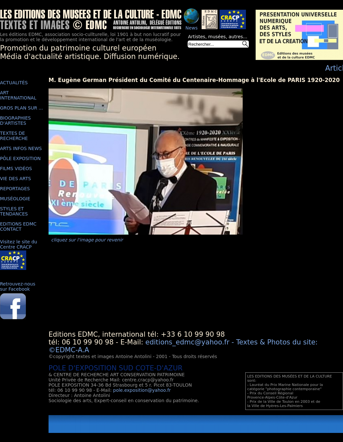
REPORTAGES (15, 188)
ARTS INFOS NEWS (21, 148)
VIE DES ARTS (15, 178)
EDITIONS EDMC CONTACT (18, 226)
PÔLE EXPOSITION (20, 158)
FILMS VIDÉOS (16, 168)
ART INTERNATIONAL (18, 95)
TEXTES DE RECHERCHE (14, 136)
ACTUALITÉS (14, 82)
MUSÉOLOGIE (15, 198)
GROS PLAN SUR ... (21, 107)
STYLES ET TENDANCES (14, 211)
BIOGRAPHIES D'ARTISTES (15, 120)
